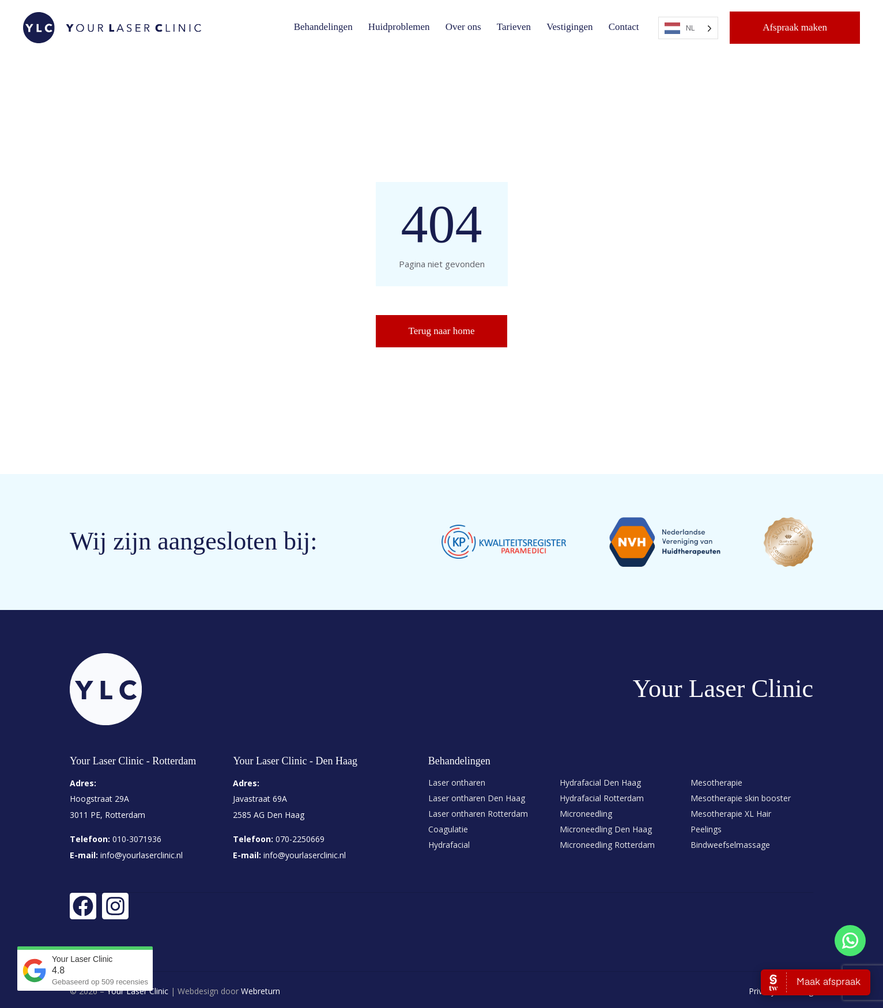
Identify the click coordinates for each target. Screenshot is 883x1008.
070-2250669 (300, 837)
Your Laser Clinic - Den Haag (295, 761)
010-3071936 (136, 837)
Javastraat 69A (260, 798)
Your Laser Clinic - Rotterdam (133, 761)
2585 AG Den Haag (268, 814)
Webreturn (260, 988)
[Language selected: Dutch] (688, 28)
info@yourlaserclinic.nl (140, 853)
